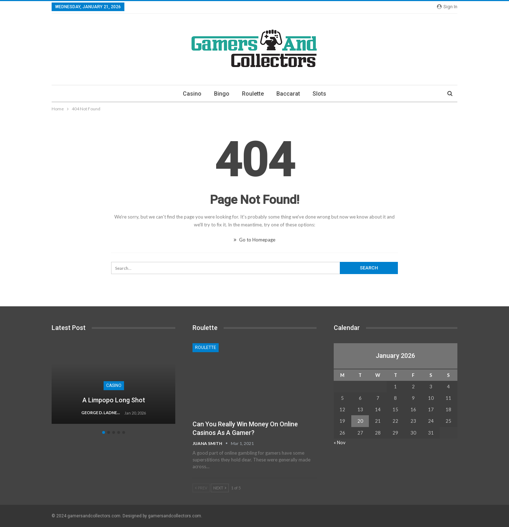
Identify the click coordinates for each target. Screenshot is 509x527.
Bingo (221, 93)
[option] (114, 387)
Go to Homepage (254, 240)
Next (219, 487)
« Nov (340, 442)
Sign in (447, 6)
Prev (201, 487)
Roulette (253, 93)
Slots (319, 93)
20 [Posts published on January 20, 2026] (360, 421)
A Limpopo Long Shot (113, 400)
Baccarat (288, 93)
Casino (192, 93)
